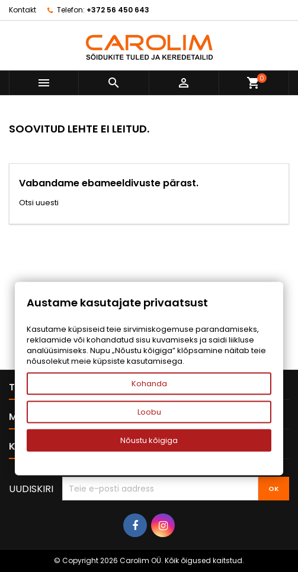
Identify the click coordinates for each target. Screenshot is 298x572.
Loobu (149, 412)
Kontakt (22, 10)
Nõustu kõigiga (149, 440)
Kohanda (149, 383)
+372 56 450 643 (117, 10)
